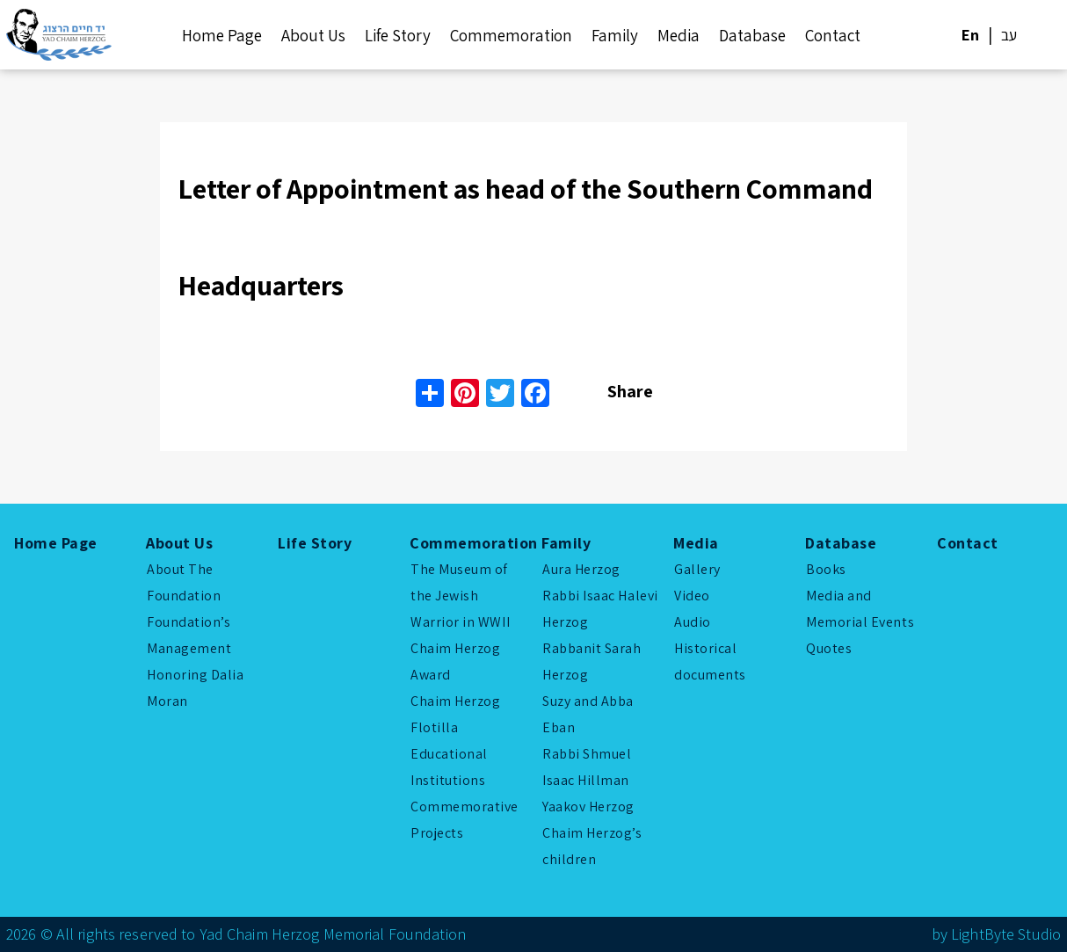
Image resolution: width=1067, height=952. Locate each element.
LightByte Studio (1006, 934)
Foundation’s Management (189, 635)
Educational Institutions (449, 767)
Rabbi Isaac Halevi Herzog (600, 608)
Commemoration (511, 35)
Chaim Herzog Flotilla (455, 714)
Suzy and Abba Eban (588, 714)
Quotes (829, 648)
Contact (832, 35)
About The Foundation (184, 582)
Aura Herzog (581, 569)
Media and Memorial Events (860, 608)
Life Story (398, 35)
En (970, 35)
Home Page (222, 35)
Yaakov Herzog (588, 806)
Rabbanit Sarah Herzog (592, 661)
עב (1009, 35)
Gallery (697, 569)
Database (752, 35)
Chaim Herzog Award (455, 661)
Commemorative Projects (464, 819)
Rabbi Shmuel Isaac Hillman (586, 767)
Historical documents (710, 661)
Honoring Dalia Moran (195, 687)
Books (826, 569)
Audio (692, 622)
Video (692, 595)
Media (678, 35)
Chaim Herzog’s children (592, 846)
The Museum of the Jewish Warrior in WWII (460, 595)
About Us (313, 35)
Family (615, 35)
